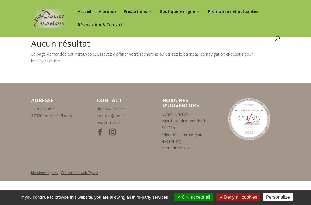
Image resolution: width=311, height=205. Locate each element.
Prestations (135, 11)
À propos (107, 11)
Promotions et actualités (233, 11)
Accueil (84, 11)
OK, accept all (193, 197)
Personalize (278, 197)
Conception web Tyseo (79, 172)
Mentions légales (44, 172)
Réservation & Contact (100, 25)
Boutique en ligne (177, 11)
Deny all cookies (238, 197)
